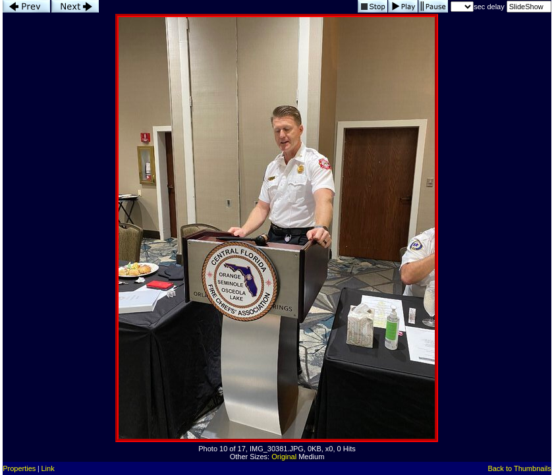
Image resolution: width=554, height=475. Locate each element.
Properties (19, 468)
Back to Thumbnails (519, 468)
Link (48, 468)
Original (283, 457)
